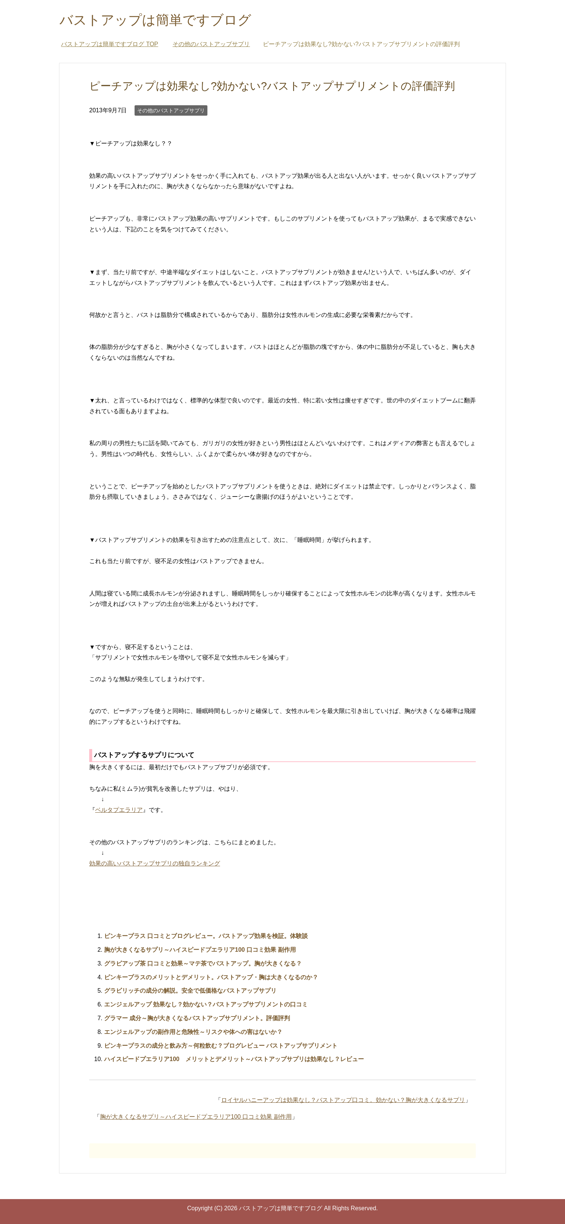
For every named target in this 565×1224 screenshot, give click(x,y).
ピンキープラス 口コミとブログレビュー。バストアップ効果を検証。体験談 (206, 936)
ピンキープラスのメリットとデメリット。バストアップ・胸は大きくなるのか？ (211, 977)
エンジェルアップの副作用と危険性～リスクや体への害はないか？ (193, 1032)
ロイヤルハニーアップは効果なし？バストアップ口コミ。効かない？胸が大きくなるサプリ (343, 1100)
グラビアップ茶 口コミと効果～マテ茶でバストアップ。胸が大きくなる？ (203, 963)
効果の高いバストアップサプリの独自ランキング (154, 863)
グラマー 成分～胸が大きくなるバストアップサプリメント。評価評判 (197, 1018)
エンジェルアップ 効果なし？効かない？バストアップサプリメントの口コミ (206, 1004)
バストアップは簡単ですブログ (155, 20)
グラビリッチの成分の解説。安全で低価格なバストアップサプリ (190, 990)
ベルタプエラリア (119, 810)
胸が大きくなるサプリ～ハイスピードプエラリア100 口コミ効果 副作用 (200, 950)
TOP (109, 44)
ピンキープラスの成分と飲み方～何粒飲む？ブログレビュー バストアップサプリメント (221, 1046)
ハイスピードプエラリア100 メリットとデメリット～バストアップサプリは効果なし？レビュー (234, 1059)
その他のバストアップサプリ (171, 110)
